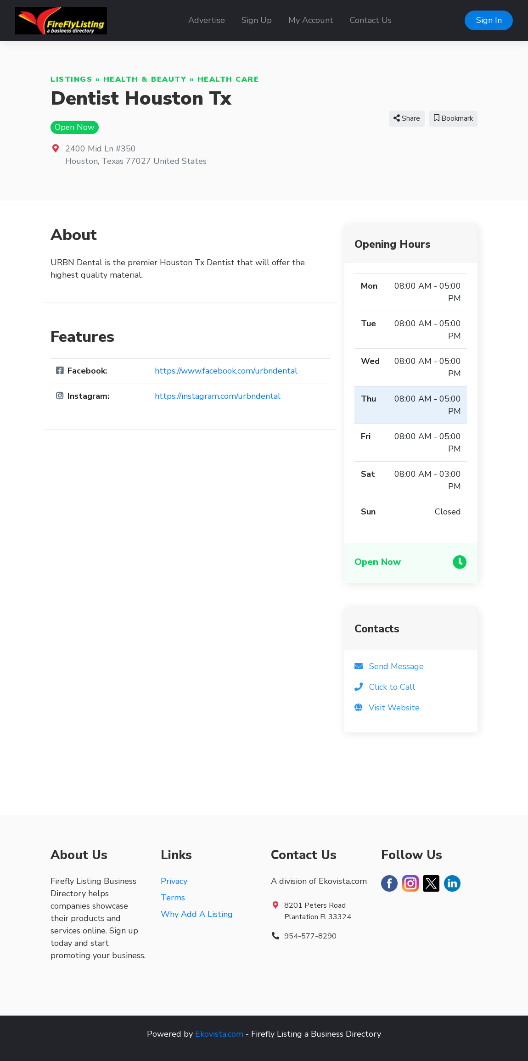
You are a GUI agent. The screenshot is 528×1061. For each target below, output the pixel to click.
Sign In (489, 20)
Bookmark (453, 118)
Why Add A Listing (197, 914)
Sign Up (257, 20)
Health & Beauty (145, 79)
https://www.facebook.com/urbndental (226, 370)
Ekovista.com (219, 1033)
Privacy (174, 881)
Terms (173, 897)
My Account (310, 20)
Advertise (206, 20)
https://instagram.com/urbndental (218, 396)
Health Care (228, 79)
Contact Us (371, 20)
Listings (71, 79)
